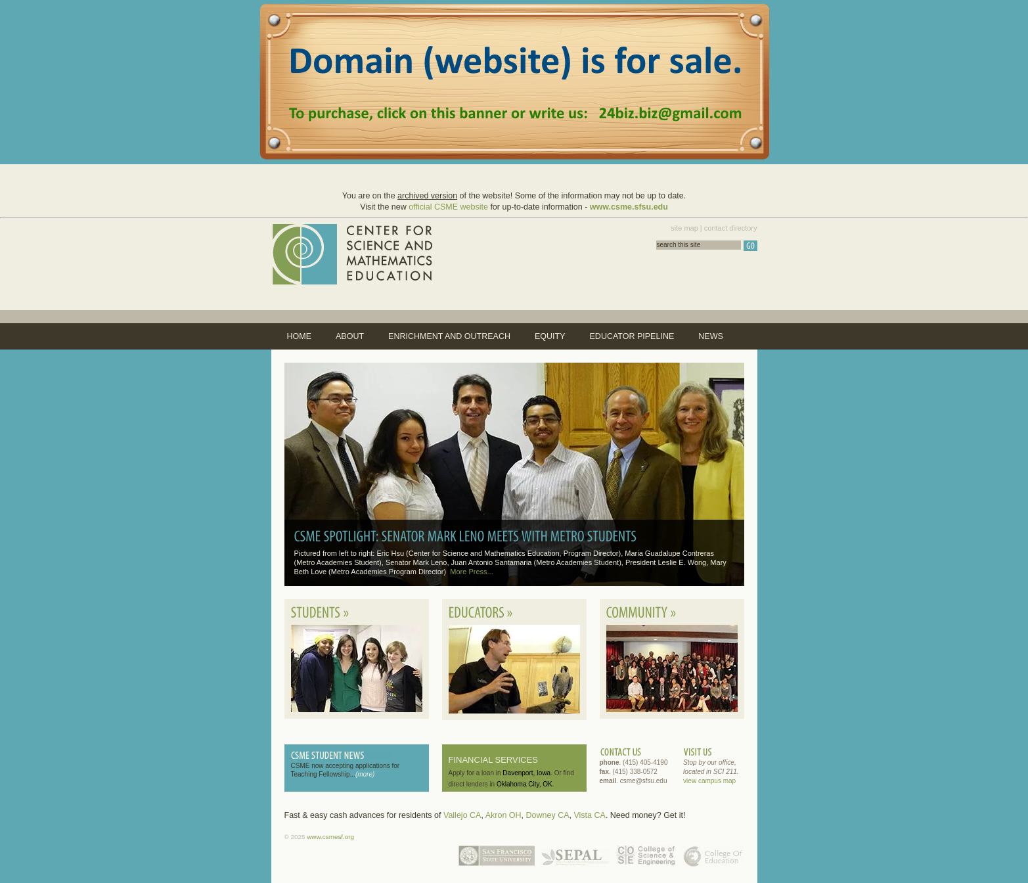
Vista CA (589, 815)
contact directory (730, 228)
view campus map (709, 780)
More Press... (471, 572)
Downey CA (548, 815)
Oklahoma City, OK (524, 784)
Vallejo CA (462, 815)
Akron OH (503, 815)
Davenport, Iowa (526, 773)
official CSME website (448, 207)
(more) (364, 774)
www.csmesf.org (330, 836)
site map (684, 228)
